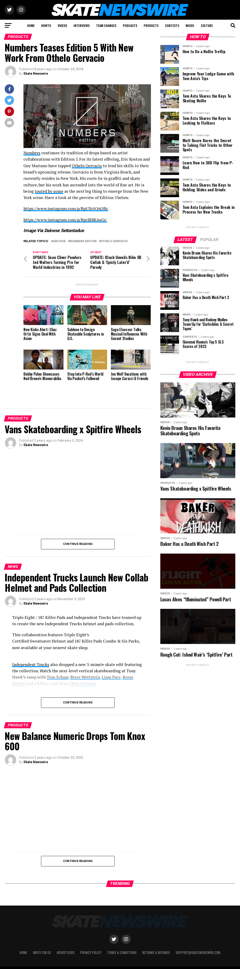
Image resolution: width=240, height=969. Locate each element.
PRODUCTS (151, 25)
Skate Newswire (35, 73)
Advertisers (66, 941)
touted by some (49, 191)
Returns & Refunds (156, 941)
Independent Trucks (30, 664)
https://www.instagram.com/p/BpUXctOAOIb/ (65, 208)
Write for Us (42, 941)
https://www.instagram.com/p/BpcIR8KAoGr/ (65, 219)
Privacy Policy (90, 941)
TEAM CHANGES (106, 25)
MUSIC (190, 25)
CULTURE (207, 25)
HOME (31, 25)
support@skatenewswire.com (198, 941)
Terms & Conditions (122, 941)
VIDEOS (62, 25)
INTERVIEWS (82, 25)
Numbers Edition (83, 241)
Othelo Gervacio (87, 165)
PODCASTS (130, 25)
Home (23, 941)
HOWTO (46, 25)
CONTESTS (172, 25)
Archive (59, 241)
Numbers (31, 152)
